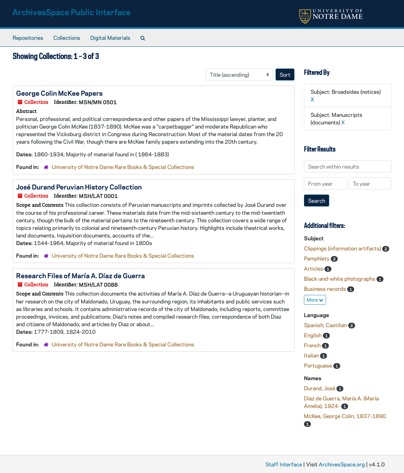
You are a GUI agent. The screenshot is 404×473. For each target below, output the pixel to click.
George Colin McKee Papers (59, 92)
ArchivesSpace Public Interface (71, 12)
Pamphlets (317, 258)
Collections (66, 37)
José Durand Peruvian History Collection (79, 186)
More (315, 299)
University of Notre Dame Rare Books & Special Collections (123, 166)
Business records (325, 288)
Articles (314, 268)
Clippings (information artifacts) (343, 248)
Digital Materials (110, 37)
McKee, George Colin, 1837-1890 (345, 415)
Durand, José (320, 388)
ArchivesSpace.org (342, 464)
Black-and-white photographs (340, 278)
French (313, 345)
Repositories (28, 37)
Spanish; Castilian (326, 324)
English (313, 335)
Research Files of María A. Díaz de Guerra (80, 275)
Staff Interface (283, 464)
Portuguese (318, 365)
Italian (312, 355)
